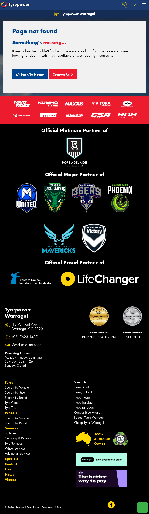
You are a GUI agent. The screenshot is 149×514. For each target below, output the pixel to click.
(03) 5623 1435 (25, 337)
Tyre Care (11, 403)
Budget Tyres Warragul (89, 418)
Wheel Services (15, 448)
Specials (11, 459)
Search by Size (15, 393)
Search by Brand (16, 398)
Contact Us (63, 74)
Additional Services (17, 453)
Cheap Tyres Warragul (89, 423)
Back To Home (30, 74)
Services (11, 428)
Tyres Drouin (82, 387)
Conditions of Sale (52, 507)
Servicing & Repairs (18, 438)
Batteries (10, 433)
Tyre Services (13, 443)
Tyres (9, 382)
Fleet (9, 469)
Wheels (11, 413)
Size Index (81, 382)
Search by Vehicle (17, 388)
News (9, 474)
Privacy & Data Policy (27, 507)
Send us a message (26, 345)
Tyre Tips (10, 408)
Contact (11, 464)
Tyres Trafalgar (84, 402)
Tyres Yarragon (84, 407)
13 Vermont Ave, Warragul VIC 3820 (27, 326)
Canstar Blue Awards (88, 413)
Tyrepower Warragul (74, 14)
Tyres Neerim (82, 397)
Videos (10, 480)
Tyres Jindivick (83, 392)
